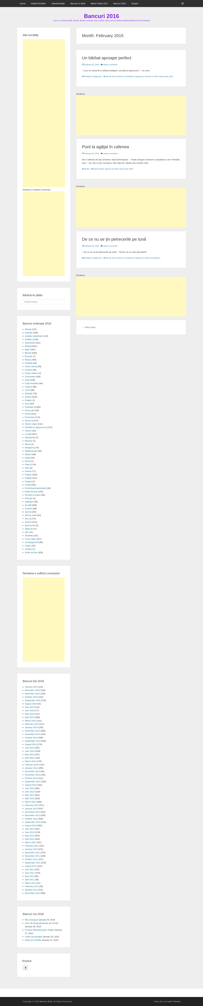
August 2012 (31, 825)
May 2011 (29, 876)
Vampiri (28, 549)
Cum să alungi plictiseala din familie (41, 923)
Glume (87, 169)
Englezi (28, 400)
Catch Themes (173, 1001)
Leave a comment (110, 65)
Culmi (27, 390)
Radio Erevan (31, 491)
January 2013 (31, 808)
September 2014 (32, 741)
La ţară (28, 434)
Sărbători (29, 501)
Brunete (28, 356)
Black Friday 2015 (99, 3)
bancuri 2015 (110, 76)
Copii (27, 380)
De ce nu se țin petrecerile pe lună (114, 239)
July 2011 (29, 869)
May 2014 (29, 754)
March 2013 (30, 802)
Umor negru (30, 539)
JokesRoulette (58, 3)
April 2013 (29, 798)
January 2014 (31, 768)
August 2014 (31, 744)
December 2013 (32, 771)
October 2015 (31, 697)
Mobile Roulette (38, 3)
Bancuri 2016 (101, 16)
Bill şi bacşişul (31, 920)
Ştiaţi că (28, 529)
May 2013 (29, 795)
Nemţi (27, 461)
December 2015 (32, 690)
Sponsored (30, 525)
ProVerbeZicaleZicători (35, 488)
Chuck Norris (31, 366)
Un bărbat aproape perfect (106, 58)
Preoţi (27, 485)
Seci (27, 512)
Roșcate (29, 498)
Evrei (27, 403)
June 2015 (30, 710)
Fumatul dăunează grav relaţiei (39, 930)
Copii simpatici (31, 383)
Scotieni (28, 508)
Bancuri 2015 (119, 3)
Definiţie (28, 393)
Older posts (88, 327)
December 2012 (32, 812)
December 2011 (32, 852)
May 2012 (29, 835)
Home (22, 3)
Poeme (28, 471)
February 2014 (32, 764)
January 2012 (31, 849)
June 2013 (30, 791)
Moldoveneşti (31, 451)
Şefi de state (31, 515)
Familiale (29, 407)
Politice (28, 474)
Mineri (28, 444)
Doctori (28, 397)
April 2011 (29, 879)
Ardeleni (29, 339)
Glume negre (31, 424)
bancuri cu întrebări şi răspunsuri (130, 76)
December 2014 (32, 731)
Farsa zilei (29, 410)
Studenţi (29, 535)
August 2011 (31, 866)
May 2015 (29, 714)
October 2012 (31, 818)
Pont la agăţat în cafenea (105, 146)
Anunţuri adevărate (34, 336)
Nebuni (28, 454)
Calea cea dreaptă (33, 936)
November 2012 (32, 815)
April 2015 (29, 717)
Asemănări (30, 343)
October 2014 (31, 737)
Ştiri (26, 532)
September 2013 (32, 781)
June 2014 (30, 751)
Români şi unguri (33, 495)
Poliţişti (28, 478)
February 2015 (32, 724)
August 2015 (31, 704)
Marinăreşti (30, 437)
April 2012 (29, 839)
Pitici (27, 468)
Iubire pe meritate (33, 940)
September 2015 (32, 700)
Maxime (28, 441)
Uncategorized (31, 542)
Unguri (28, 545)
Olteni (27, 464)
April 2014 (29, 758)
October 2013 (31, 778)
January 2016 (31, 687)
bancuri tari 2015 (166, 76)
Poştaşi (28, 481)
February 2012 (32, 846)
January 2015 (31, 727)
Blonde (28, 353)
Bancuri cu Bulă (77, 3)
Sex (26, 518)
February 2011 (32, 886)
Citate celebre (31, 373)
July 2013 (29, 788)
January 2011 (31, 889)
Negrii (27, 458)
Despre (135, 3)
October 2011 (31, 859)
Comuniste (30, 376)
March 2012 (30, 842)
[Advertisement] (131, 115)
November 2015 (32, 693)
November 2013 (32, 775)
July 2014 (29, 747)
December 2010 (32, 893)
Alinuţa (28, 329)
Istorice (28, 430)
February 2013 (32, 805)
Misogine (29, 447)
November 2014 (32, 734)
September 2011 (32, 862)
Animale (28, 332)
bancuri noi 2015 (151, 76)
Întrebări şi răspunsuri (93, 76)
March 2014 (30, 761)
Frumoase (29, 417)
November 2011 (32, 856)
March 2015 (30, 720)
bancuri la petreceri (152, 258)
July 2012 (29, 829)
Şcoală (28, 505)
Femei (28, 414)
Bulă (27, 359)
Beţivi (27, 349)
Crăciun (28, 386)
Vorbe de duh (31, 552)
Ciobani (28, 370)
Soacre (28, 522)
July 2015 (29, 707)
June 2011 (30, 873)
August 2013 (31, 785)
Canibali (28, 363)
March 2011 (30, 883)
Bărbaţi (28, 346)
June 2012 (30, 832)
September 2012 (32, 822)
